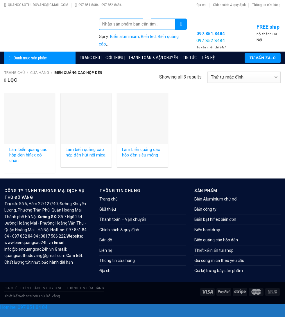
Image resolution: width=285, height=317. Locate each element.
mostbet (145, 11)
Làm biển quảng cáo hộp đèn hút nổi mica (85, 152)
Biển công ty (205, 209)
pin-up (144, 10)
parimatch (145, 17)
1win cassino (144, 5)
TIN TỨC (190, 57)
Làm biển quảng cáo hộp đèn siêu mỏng (141, 152)
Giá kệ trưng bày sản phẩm (218, 270)
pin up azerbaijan (145, 18)
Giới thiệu (114, 57)
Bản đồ (105, 240)
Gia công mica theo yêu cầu (219, 260)
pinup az (147, 18)
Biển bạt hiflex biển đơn (215, 219)
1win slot (146, 5)
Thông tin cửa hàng (266, 5)
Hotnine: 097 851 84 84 (23, 307)
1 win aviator (146, 10)
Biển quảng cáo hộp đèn (216, 240)
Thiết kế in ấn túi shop (214, 250)
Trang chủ (90, 57)
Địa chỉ (201, 5)
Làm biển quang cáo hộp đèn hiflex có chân (28, 155)
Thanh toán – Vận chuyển (122, 219)
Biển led (148, 36)
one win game (149, 17)
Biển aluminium (124, 36)
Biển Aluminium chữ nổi (215, 199)
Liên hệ (208, 57)
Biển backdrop (207, 229)
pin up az (149, 18)
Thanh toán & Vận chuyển (153, 57)
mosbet (147, 17)
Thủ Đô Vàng (49, 296)
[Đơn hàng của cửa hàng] (244, 77)
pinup (144, 7)
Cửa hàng (39, 72)
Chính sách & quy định (229, 5)
